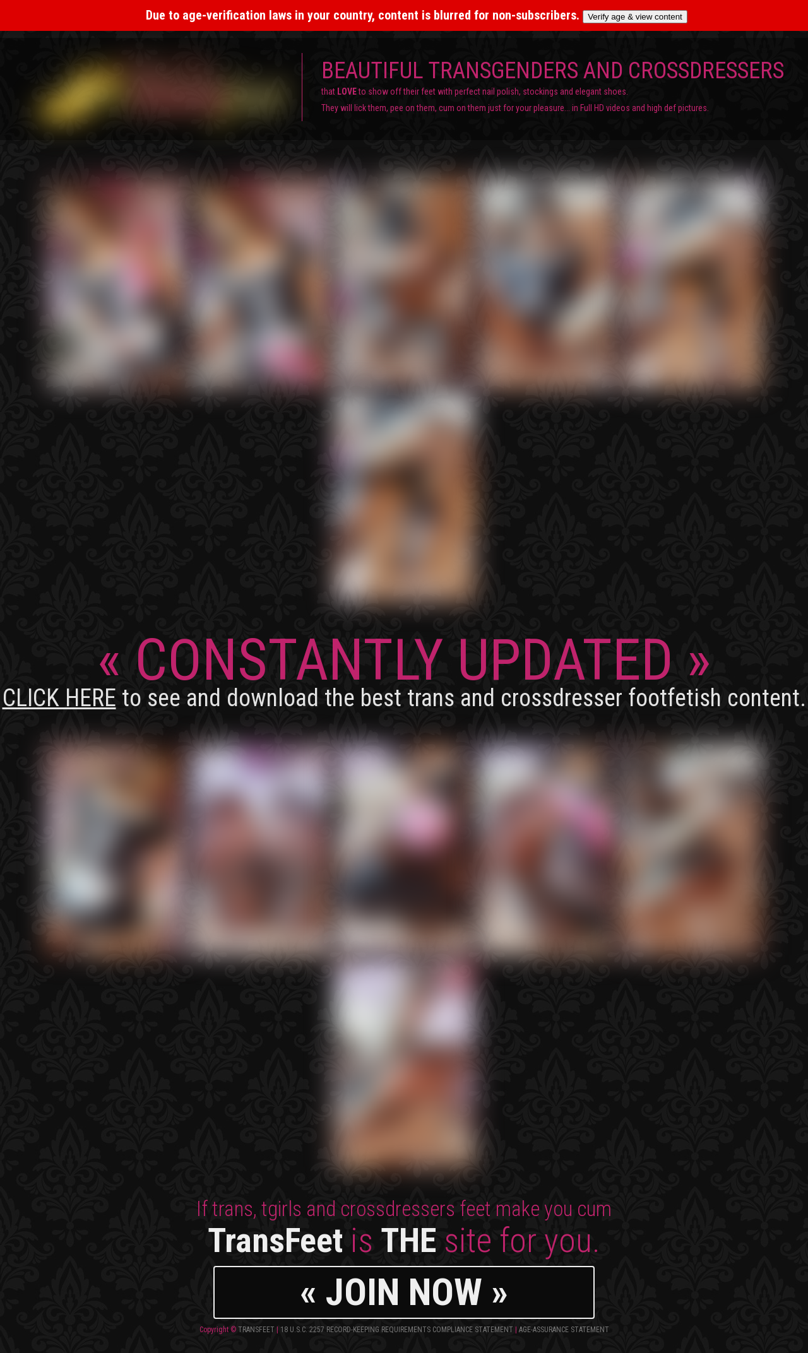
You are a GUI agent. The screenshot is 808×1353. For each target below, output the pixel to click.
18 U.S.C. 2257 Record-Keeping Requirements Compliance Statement (396, 1329)
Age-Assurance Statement (564, 1329)
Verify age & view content (635, 16)
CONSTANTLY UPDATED (404, 669)
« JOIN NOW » (404, 1292)
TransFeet (256, 1329)
